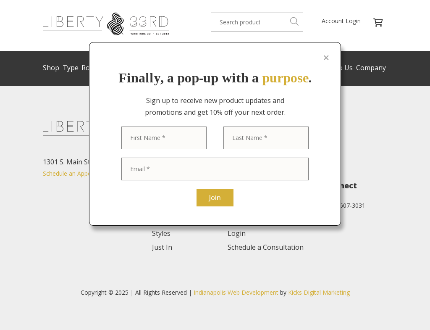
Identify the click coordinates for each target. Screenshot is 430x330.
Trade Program (296, 67)
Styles (177, 67)
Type (71, 67)
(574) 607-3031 (344, 205)
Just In (162, 247)
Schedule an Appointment (78, 173)
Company (371, 67)
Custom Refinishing (238, 67)
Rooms (92, 67)
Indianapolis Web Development (236, 292)
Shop (51, 67)
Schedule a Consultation (266, 247)
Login (237, 233)
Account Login (341, 21)
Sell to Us (338, 67)
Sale (197, 67)
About (237, 205)
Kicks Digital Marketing (319, 292)
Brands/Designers (136, 67)
